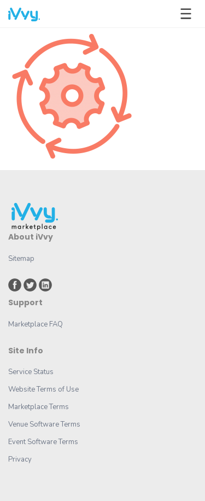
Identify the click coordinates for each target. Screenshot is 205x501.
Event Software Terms (43, 442)
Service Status (31, 372)
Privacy (20, 459)
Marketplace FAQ (35, 324)
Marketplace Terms (38, 407)
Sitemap (21, 259)
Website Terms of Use (43, 389)
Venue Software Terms (44, 424)
